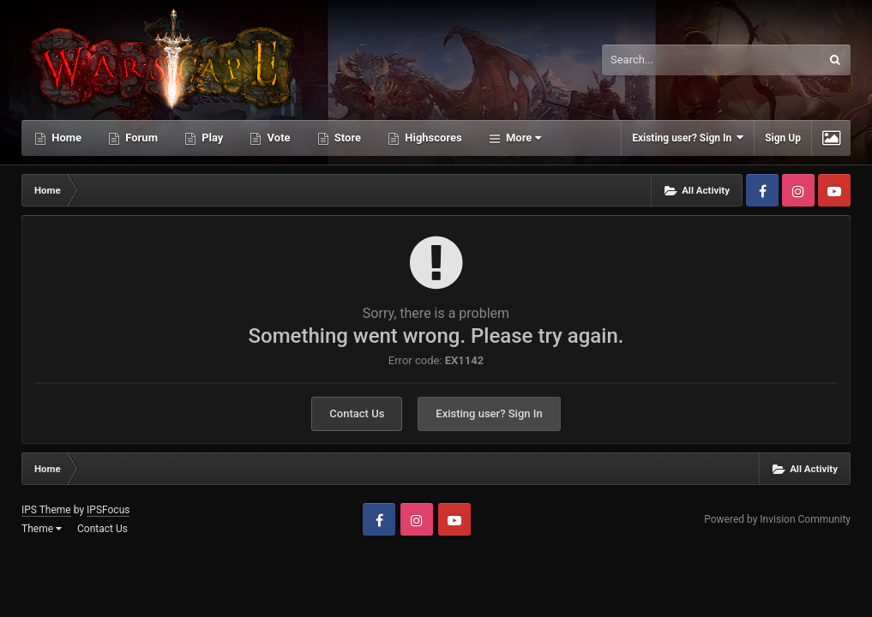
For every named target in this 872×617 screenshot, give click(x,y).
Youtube (834, 190)
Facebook (762, 190)
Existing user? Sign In (687, 137)
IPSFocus (108, 510)
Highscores (432, 137)
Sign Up (783, 138)
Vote (277, 137)
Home (65, 137)
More (522, 137)
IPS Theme (46, 510)
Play (211, 137)
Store (346, 137)
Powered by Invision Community (777, 519)
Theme (41, 529)
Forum (140, 137)
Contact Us (356, 413)
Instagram (798, 190)
